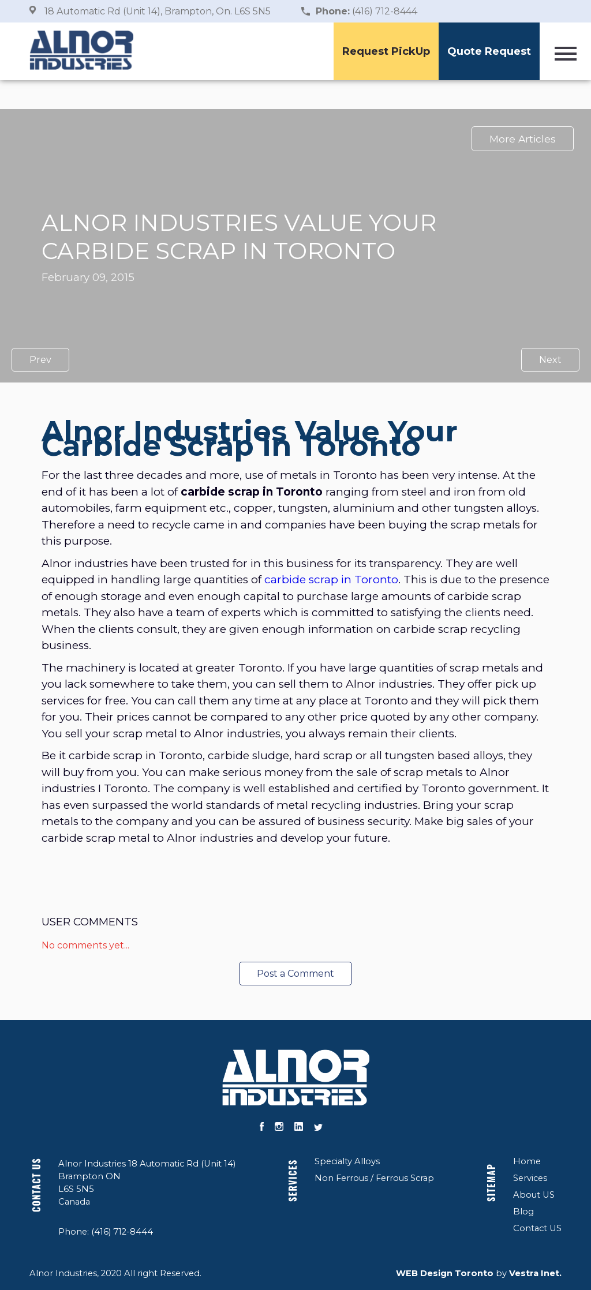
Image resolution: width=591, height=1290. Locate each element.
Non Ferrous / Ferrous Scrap (374, 1178)
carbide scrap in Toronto (331, 579)
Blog (523, 1211)
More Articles (522, 139)
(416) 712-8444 (366, 11)
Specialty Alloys (347, 1161)
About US (534, 1195)
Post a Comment (295, 973)
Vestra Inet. (535, 1273)
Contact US (36, 1185)
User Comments (90, 921)
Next (550, 359)
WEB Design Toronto (444, 1273)
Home (527, 1161)
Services (293, 1181)
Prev (40, 359)
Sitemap (491, 1183)
